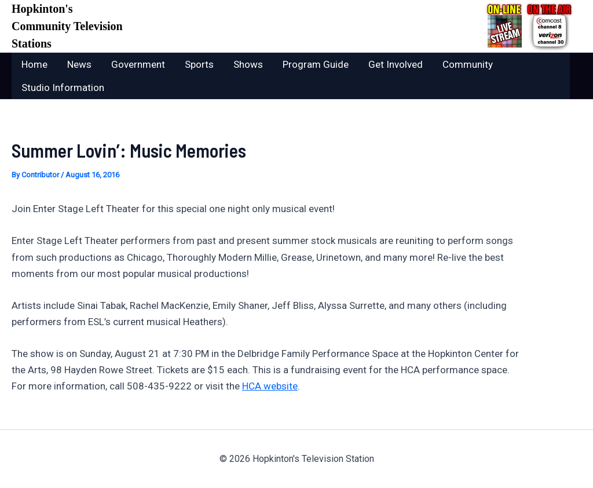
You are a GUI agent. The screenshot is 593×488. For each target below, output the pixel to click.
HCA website (270, 386)
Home (34, 64)
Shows (248, 64)
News (79, 64)
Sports (199, 64)
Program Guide (316, 64)
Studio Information (62, 87)
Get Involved (395, 64)
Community (467, 64)
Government (138, 64)
